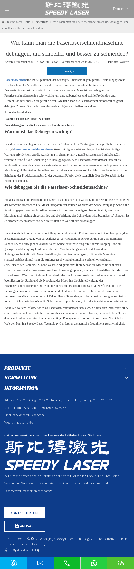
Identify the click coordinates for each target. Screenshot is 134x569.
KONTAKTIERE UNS (24, 513)
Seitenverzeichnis (116, 539)
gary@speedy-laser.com (28, 415)
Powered (124, 62)
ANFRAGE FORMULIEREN (25, 528)
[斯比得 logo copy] (56, 455)
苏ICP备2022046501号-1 (23, 550)
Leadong (38, 544)
